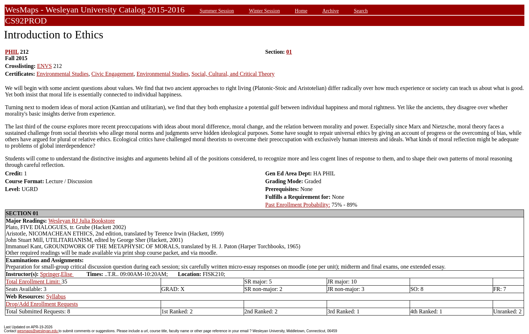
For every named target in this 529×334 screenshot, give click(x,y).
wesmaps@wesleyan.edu (37, 331)
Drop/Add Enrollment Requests (42, 304)
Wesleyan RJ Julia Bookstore (81, 221)
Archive (330, 11)
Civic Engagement (113, 74)
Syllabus (56, 296)
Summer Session (216, 11)
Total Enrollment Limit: (34, 282)
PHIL (12, 52)
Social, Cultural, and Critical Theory (232, 74)
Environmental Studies (62, 74)
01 (289, 52)
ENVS (44, 66)
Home (301, 11)
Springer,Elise (56, 274)
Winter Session (264, 11)
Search (361, 11)
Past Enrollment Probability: (297, 205)
